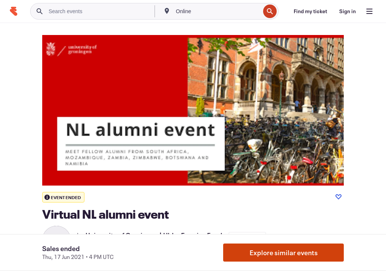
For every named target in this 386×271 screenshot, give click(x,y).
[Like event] (338, 197)
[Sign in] (347, 11)
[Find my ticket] (310, 11)
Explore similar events (284, 252)
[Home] (13, 11)
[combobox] (217, 11)
